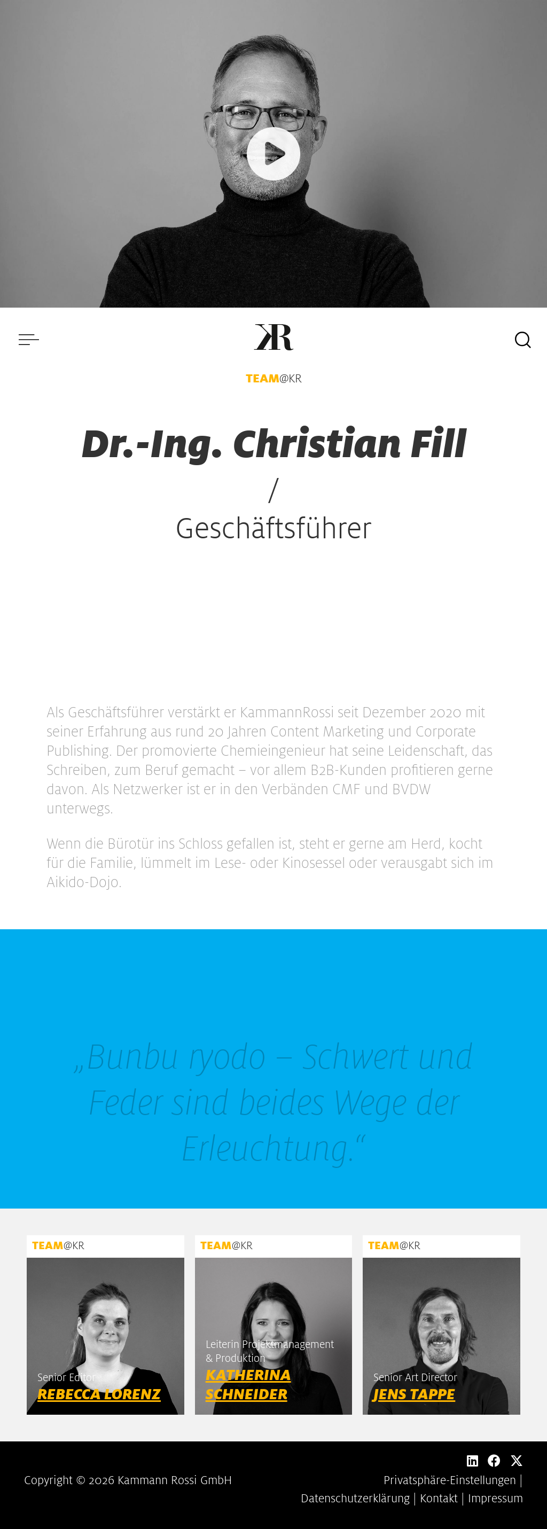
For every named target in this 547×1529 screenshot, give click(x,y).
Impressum (495, 1498)
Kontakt (439, 1498)
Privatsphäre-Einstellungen (450, 1480)
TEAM (262, 378)
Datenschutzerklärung (355, 1498)
